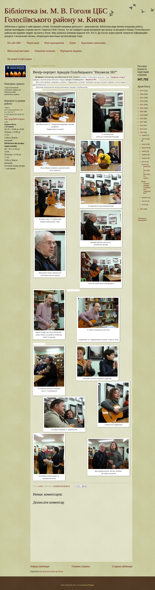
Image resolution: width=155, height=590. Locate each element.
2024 (142, 98)
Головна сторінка (81, 566)
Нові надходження (54, 42)
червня (145, 155)
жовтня (145, 144)
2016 (142, 125)
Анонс (72, 42)
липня (144, 151)
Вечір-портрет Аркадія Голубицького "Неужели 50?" (146, 187)
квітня (144, 162)
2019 (142, 115)
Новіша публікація (39, 566)
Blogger (91, 585)
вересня (145, 148)
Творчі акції (32, 42)
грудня (144, 135)
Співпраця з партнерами (142, 219)
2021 (142, 108)
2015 (142, 129)
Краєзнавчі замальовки (93, 42)
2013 (142, 209)
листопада (146, 139)
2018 (142, 118)
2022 (142, 105)
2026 (142, 91)
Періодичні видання (71, 51)
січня (144, 205)
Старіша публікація (122, 566)
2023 (142, 101)
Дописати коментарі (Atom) (53, 571)
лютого (144, 201)
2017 (142, 122)
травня (144, 158)
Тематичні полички (44, 51)
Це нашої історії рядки (19, 59)
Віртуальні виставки (18, 51)
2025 (142, 94)
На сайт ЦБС (14, 42)
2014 (142, 132)
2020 (142, 111)
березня (145, 198)
